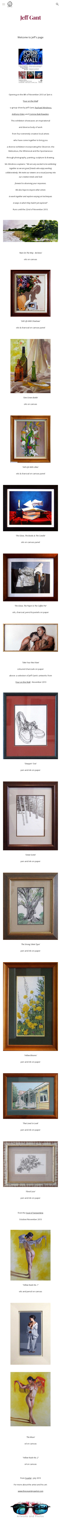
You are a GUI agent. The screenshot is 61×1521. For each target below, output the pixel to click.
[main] (30, 17)
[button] (3, 4)
